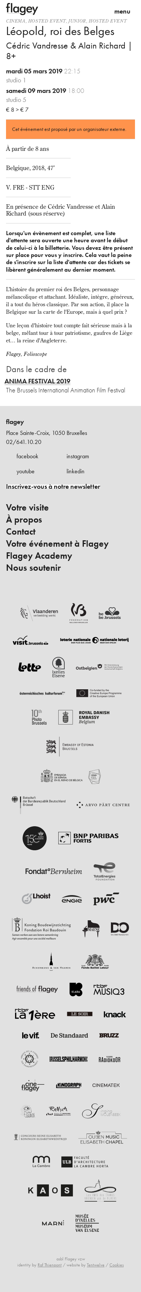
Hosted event (47, 21)
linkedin (76, 471)
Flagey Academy (39, 555)
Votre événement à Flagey (57, 543)
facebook (27, 456)
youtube (26, 471)
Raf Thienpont (50, 1265)
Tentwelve (96, 1265)
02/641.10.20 (23, 442)
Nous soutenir (33, 567)
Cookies (116, 1265)
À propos (24, 519)
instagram (78, 456)
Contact (20, 531)
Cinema (16, 21)
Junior (77, 21)
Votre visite (27, 507)
